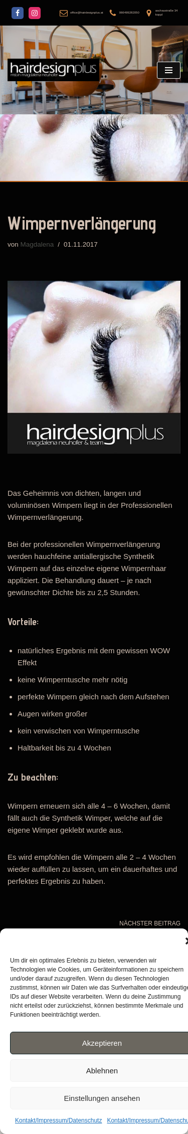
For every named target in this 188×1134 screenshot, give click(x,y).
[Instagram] (35, 13)
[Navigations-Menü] (168, 70)
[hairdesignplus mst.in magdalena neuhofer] (53, 70)
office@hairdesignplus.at (86, 12)
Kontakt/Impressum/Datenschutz (58, 1120)
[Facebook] (18, 13)
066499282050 (129, 12)
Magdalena (37, 244)
